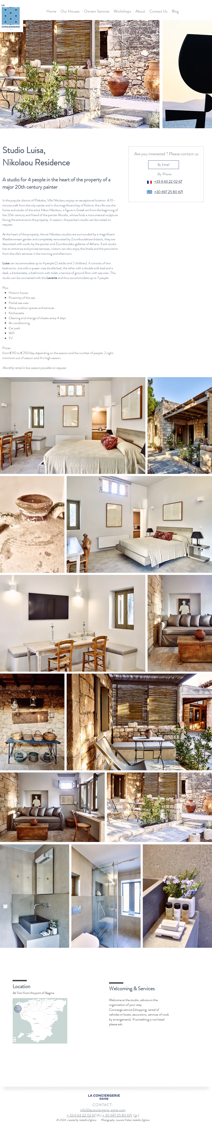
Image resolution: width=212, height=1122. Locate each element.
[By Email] (163, 164)
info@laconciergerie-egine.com (102, 1110)
